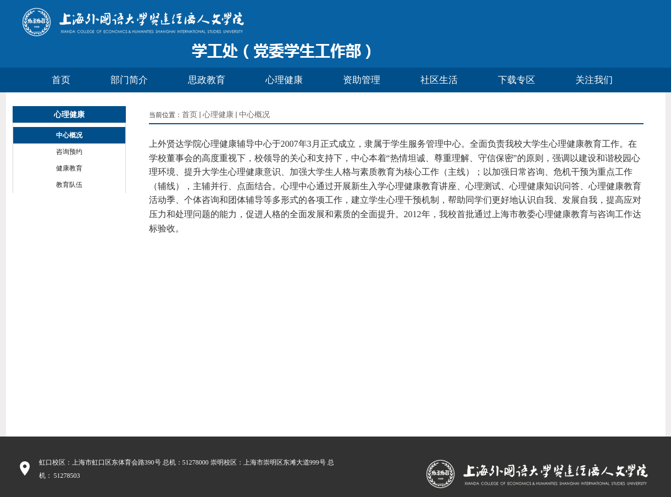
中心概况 (254, 115)
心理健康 (218, 115)
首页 (189, 115)
